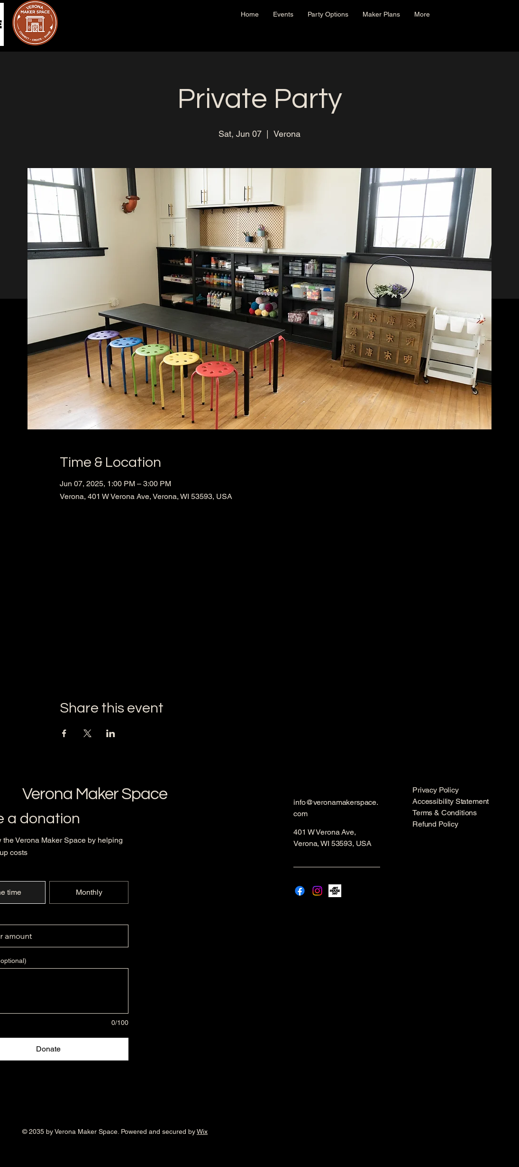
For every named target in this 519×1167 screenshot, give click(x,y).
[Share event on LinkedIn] (110, 733)
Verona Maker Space (94, 793)
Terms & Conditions (444, 812)
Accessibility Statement (450, 801)
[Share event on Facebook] (64, 733)
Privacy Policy (435, 789)
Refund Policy (435, 824)
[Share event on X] (87, 733)
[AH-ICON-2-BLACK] (334, 890)
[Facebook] (299, 890)
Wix (202, 1131)
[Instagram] (317, 890)
